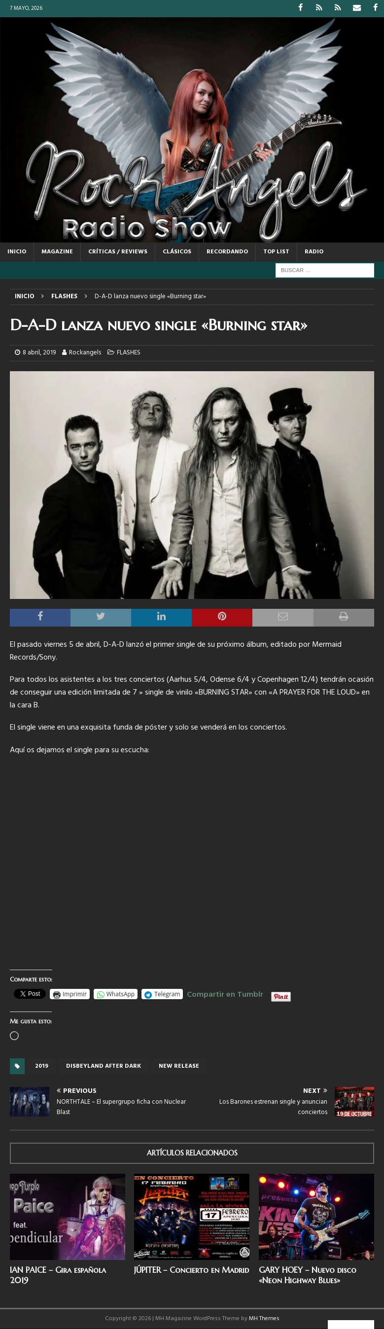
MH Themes (264, 1319)
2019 (41, 1066)
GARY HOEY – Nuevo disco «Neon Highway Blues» (307, 1275)
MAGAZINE (57, 251)
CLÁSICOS (177, 251)
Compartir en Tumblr (225, 993)
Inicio (16, 251)
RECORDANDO (227, 251)
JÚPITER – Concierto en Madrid (191, 1270)
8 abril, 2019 (39, 353)
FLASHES (128, 353)
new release (179, 1066)
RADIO (314, 251)
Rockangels (85, 353)
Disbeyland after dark (103, 1066)
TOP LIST (276, 251)
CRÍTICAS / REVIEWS (117, 251)
